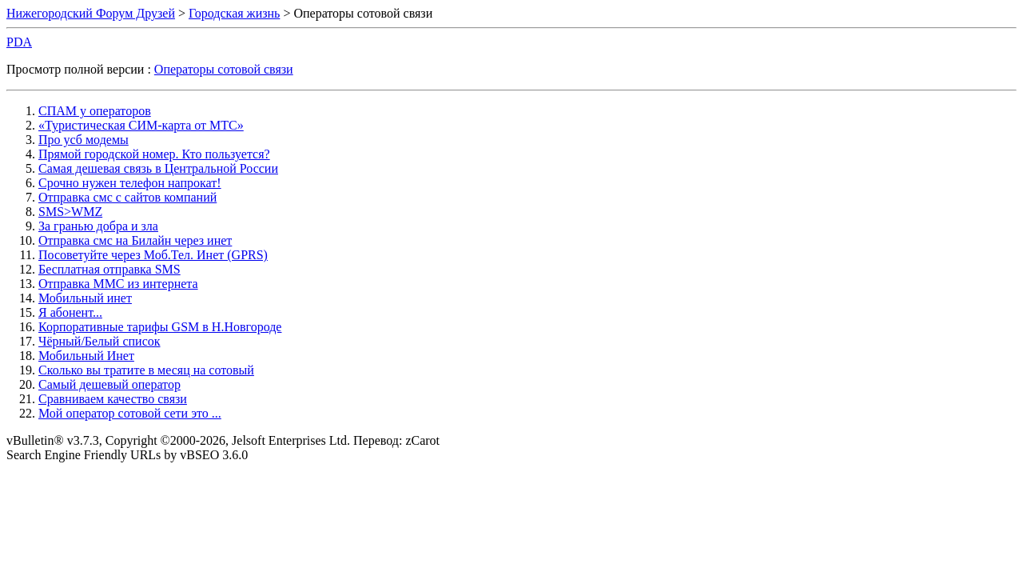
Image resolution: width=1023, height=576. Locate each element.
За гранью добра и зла (98, 226)
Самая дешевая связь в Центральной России (158, 168)
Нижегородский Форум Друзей (90, 13)
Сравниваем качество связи (112, 399)
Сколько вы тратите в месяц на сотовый (146, 370)
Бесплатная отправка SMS (109, 269)
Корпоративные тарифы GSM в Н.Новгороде (159, 327)
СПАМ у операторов (94, 111)
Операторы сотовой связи (223, 69)
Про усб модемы (83, 139)
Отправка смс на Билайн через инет (135, 240)
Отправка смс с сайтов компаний (127, 197)
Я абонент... (70, 312)
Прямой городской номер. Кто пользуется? (154, 154)
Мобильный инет (85, 298)
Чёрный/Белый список (99, 341)
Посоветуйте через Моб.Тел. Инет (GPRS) (153, 255)
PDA (19, 42)
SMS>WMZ (70, 211)
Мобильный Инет (86, 355)
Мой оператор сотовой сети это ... (129, 413)
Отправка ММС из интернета (118, 283)
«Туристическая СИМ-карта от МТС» (141, 125)
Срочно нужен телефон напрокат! (129, 183)
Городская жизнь (234, 13)
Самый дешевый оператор (109, 384)
